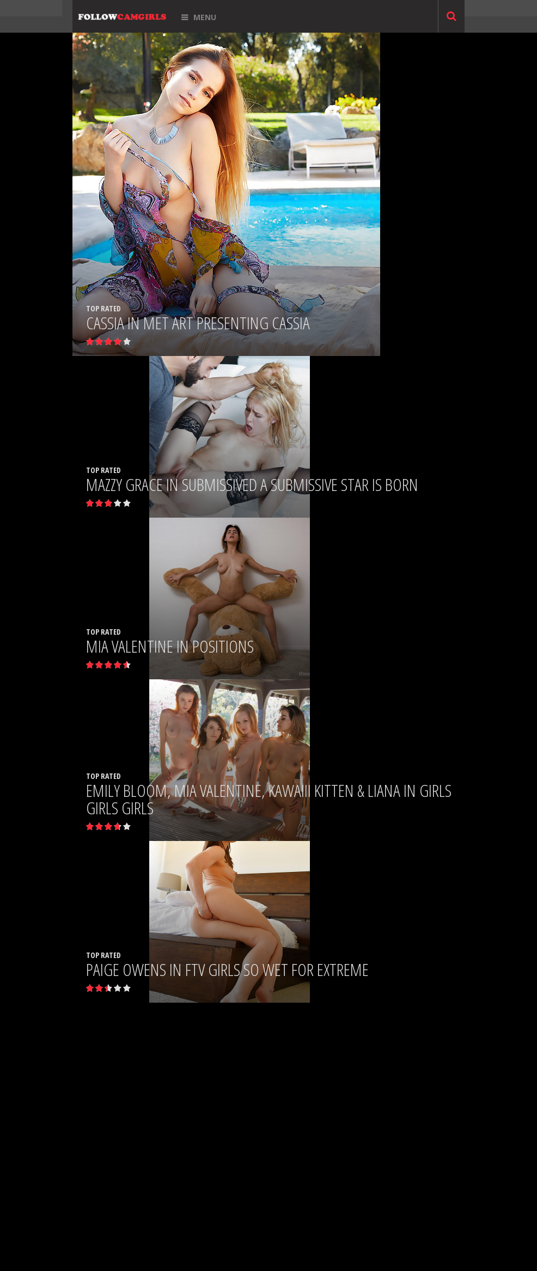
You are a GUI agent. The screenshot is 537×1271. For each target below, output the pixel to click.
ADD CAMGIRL (240, 1251)
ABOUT (273, 1251)
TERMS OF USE (279, 1260)
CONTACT (303, 1251)
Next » (308, 879)
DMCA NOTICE (234, 1260)
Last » (343, 879)
